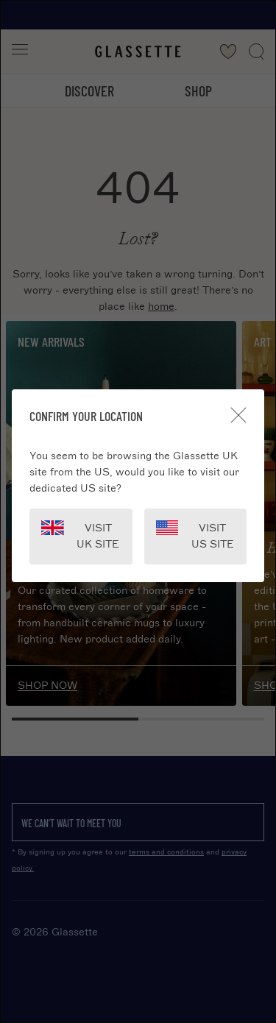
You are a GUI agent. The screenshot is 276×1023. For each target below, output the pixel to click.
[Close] (238, 415)
